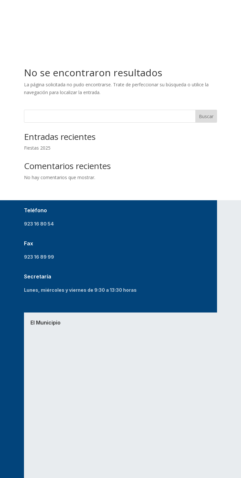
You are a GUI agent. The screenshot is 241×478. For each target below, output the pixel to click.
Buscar (206, 116)
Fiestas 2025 (37, 148)
